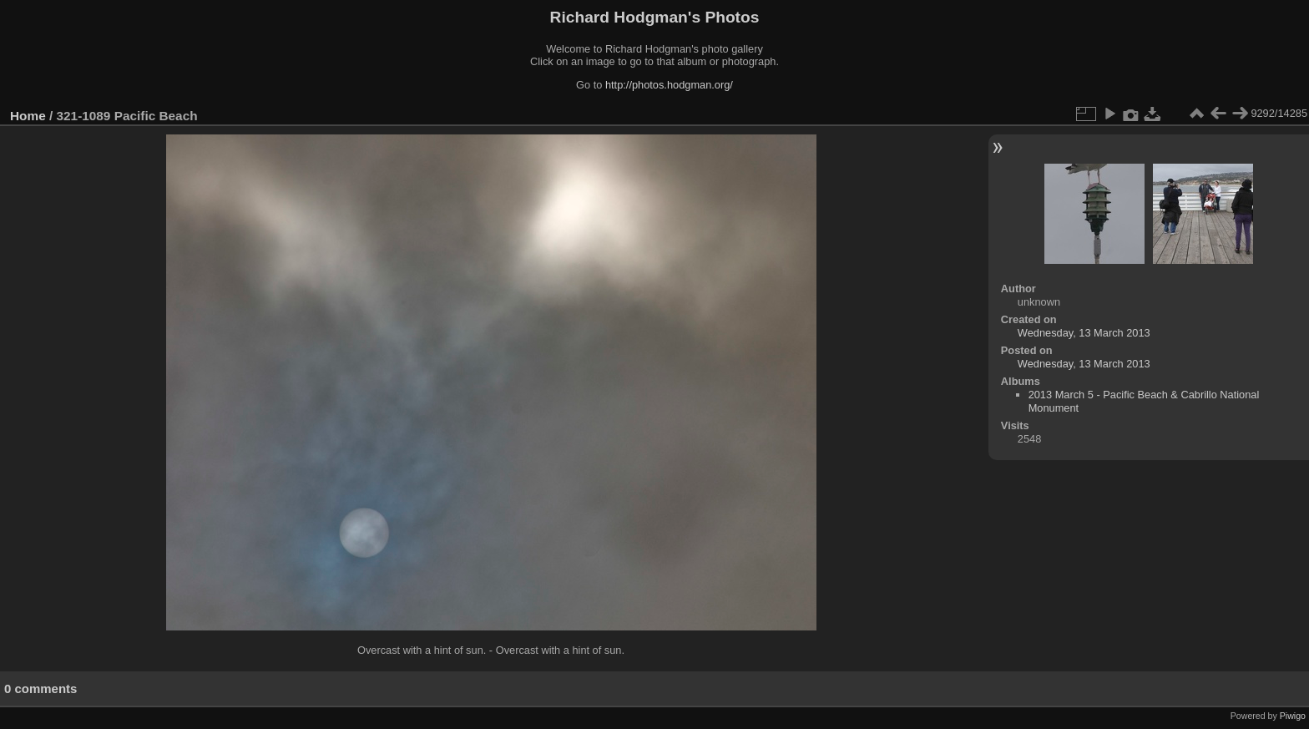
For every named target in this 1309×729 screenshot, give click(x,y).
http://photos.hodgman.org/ (669, 84)
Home (28, 116)
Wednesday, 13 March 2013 (1084, 333)
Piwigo (1293, 716)
